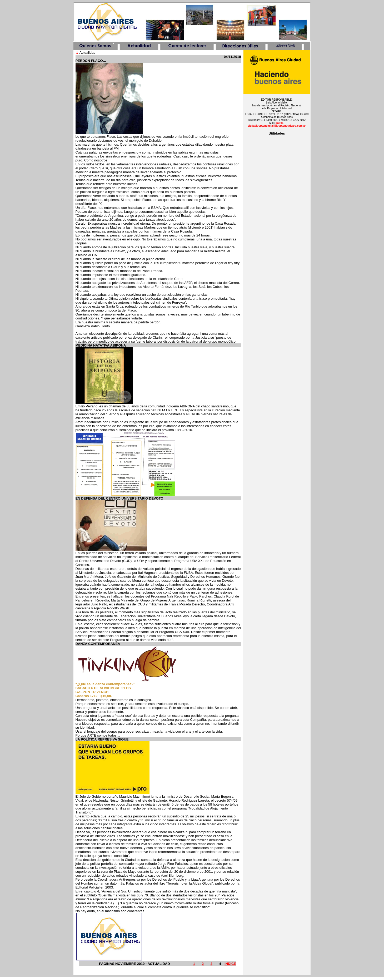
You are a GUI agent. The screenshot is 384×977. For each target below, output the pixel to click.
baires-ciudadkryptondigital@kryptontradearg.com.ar (277, 124)
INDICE (230, 964)
